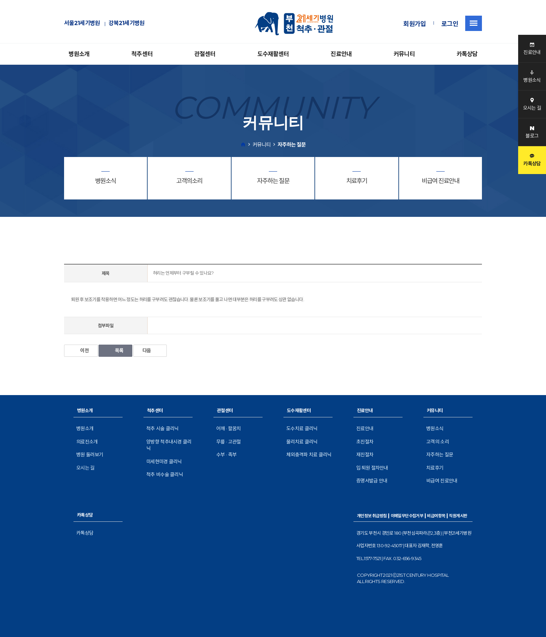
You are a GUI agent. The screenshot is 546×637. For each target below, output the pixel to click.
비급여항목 (436, 515)
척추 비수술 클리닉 (164, 474)
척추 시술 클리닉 (162, 428)
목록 (115, 350)
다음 (150, 350)
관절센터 (205, 53)
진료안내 (341, 53)
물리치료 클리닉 (301, 442)
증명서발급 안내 (371, 481)
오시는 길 (85, 468)
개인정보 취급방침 (372, 515)
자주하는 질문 (439, 454)
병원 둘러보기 (89, 454)
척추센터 (142, 53)
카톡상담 (467, 53)
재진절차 (364, 454)
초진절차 (364, 442)
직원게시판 (458, 515)
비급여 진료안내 (441, 481)
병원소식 (434, 428)
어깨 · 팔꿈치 (228, 428)
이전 (81, 350)
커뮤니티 (404, 53)
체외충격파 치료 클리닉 (309, 454)
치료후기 (434, 468)
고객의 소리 (437, 442)
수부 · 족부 (226, 454)
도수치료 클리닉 (301, 428)
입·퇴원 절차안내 (372, 468)
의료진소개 (87, 442)
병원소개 (79, 53)
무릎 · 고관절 (228, 442)
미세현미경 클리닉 (164, 461)
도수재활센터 (273, 53)
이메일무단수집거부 (407, 515)
